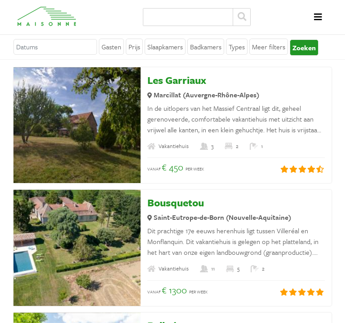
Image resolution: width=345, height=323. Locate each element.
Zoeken (241, 17)
